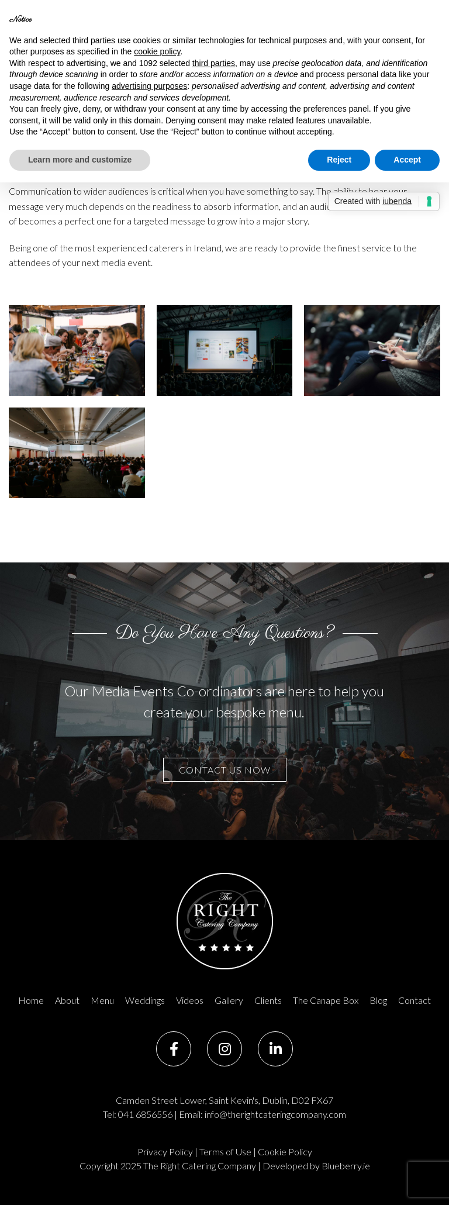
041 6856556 (145, 1114)
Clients (268, 1000)
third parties (213, 63)
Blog (378, 1000)
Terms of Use (225, 1151)
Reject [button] (339, 159)
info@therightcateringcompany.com (275, 1114)
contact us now (225, 769)
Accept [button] (407, 159)
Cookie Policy (285, 1151)
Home (31, 1000)
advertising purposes (149, 86)
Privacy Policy (165, 1151)
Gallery (229, 1000)
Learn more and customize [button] (80, 159)
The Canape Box (325, 1000)
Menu (102, 1000)
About (67, 1000)
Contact (414, 1000)
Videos (189, 1000)
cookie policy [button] (157, 51)
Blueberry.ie (346, 1165)
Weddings (145, 1000)
